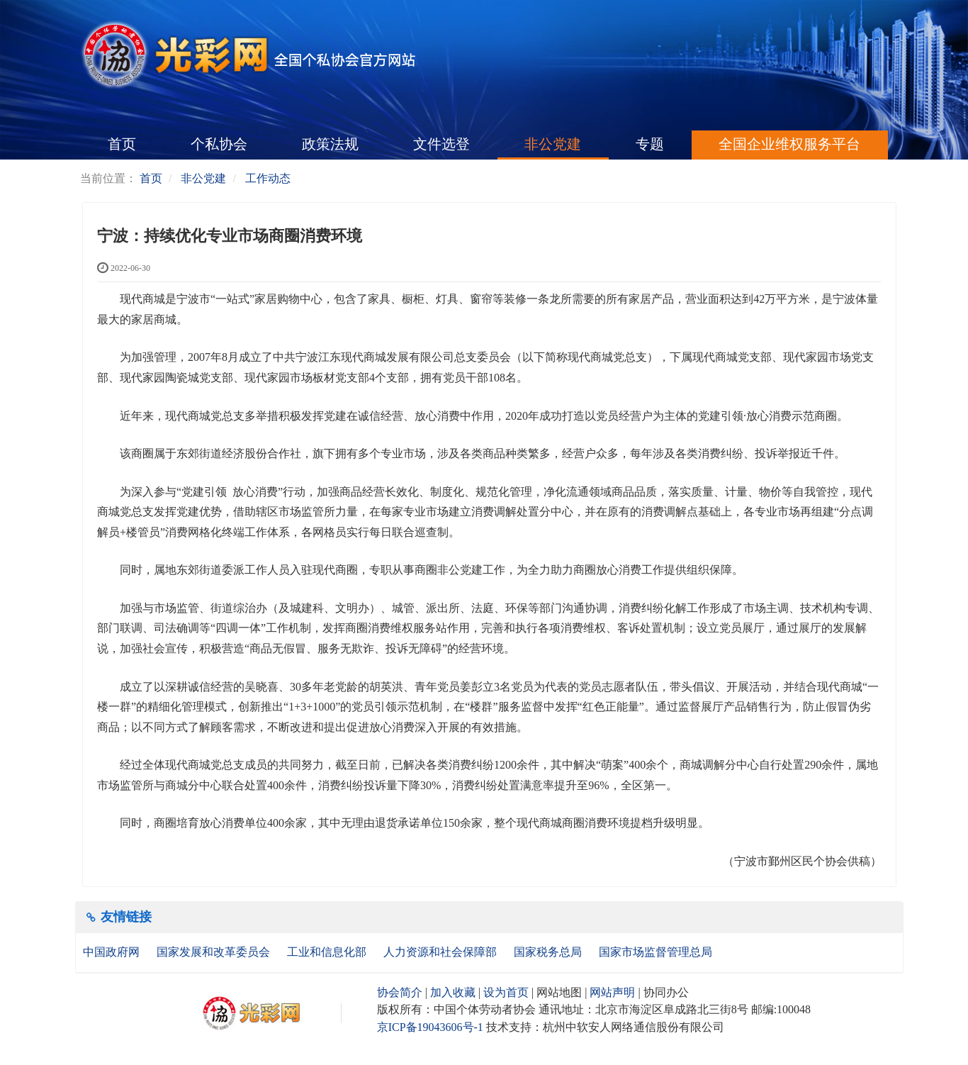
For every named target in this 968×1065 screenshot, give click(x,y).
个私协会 (219, 144)
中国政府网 (112, 952)
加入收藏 (452, 992)
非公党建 (552, 144)
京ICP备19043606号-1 (430, 1027)
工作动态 (268, 178)
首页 (122, 144)
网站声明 (612, 992)
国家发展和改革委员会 (215, 952)
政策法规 (330, 144)
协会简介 (399, 992)
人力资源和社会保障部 (441, 952)
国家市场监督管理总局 (655, 952)
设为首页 (506, 992)
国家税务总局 (549, 952)
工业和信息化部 (328, 952)
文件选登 (441, 144)
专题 (650, 144)
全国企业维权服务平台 (789, 144)
